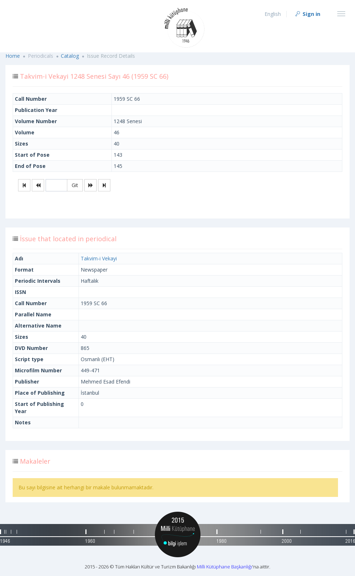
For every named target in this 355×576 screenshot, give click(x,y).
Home (12, 55)
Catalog (70, 55)
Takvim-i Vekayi (99, 258)
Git (75, 185)
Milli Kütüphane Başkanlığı (224, 566)
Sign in (307, 13)
